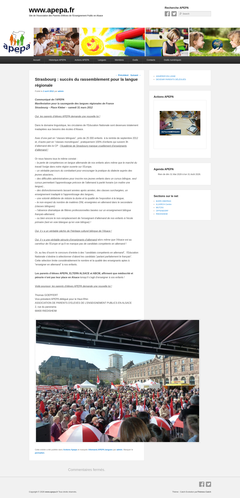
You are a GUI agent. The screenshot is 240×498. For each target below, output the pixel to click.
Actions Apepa (70, 449)
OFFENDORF (162, 211)
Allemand (92, 449)
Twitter (174, 13)
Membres (119, 60)
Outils (135, 60)
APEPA (101, 449)
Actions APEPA (82, 60)
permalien (39, 453)
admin (61, 91)
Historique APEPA (57, 60)
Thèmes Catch (204, 492)
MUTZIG (160, 207)
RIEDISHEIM (162, 214)
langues (108, 449)
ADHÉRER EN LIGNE (166, 76)
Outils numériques (172, 60)
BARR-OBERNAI (163, 201)
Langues (102, 60)
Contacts (151, 60)
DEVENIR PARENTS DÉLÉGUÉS (171, 79)
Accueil (36, 60)
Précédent (122, 75)
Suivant (135, 75)
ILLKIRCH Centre (163, 204)
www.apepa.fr (51, 10)
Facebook (167, 13)
